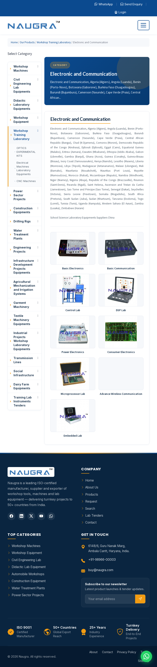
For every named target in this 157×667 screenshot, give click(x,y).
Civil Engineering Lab (26, 560)
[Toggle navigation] (143, 25)
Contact (90, 522)
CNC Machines (26, 181)
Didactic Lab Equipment (29, 567)
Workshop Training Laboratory (54, 42)
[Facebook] (11, 516)
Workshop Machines (26, 546)
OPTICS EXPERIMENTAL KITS (26, 151)
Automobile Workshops (28, 574)
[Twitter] (31, 516)
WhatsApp (103, 4)
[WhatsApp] (51, 516)
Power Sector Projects (28, 595)
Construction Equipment (29, 581)
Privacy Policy (126, 652)
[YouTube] (41, 516)
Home (14, 42)
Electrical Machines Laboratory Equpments (24, 168)
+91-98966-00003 (102, 560)
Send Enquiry (131, 4)
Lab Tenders (94, 515)
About (93, 652)
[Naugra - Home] (34, 25)
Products (91, 494)
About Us (91, 487)
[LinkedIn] (21, 516)
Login (120, 12)
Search (90, 509)
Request (91, 501)
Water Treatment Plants (28, 588)
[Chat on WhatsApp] (146, 656)
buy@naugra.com (100, 570)
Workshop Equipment (27, 553)
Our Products (27, 42)
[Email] (110, 599)
